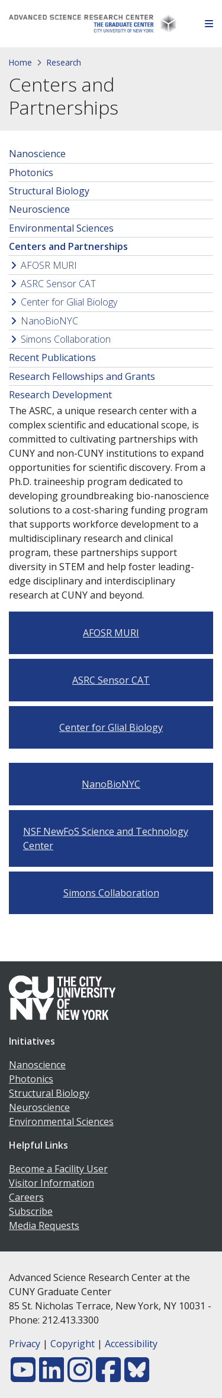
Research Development (60, 394)
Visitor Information (51, 1182)
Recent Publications (52, 357)
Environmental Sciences (61, 228)
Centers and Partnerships (68, 246)
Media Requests (44, 1225)
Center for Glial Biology (69, 301)
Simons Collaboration (66, 339)
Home (20, 62)
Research (64, 62)
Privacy (24, 1343)
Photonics (31, 172)
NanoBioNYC (49, 320)
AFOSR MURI (49, 265)
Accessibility (131, 1343)
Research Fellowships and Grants (82, 376)
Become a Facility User (58, 1168)
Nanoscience (37, 153)
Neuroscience (39, 209)
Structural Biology (49, 190)
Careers (26, 1197)
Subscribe (31, 1211)
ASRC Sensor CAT (58, 283)
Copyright (72, 1343)
